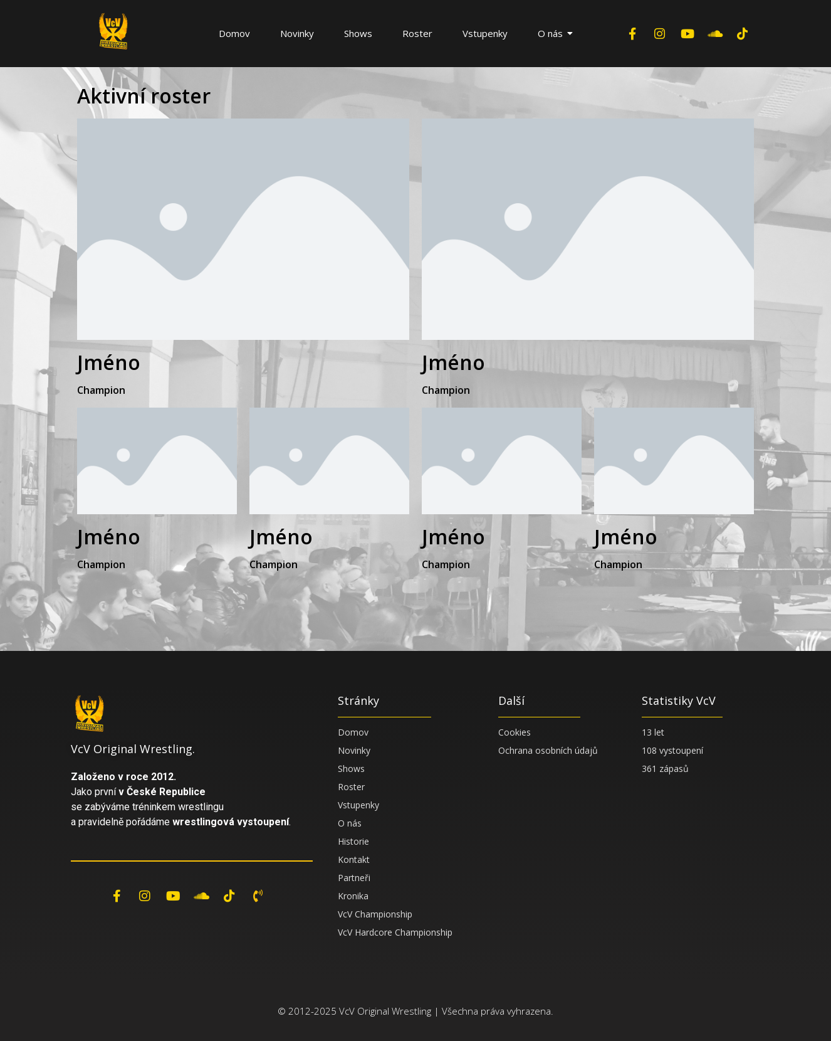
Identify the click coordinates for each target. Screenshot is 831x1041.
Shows (358, 33)
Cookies (514, 732)
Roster (417, 33)
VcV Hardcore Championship (395, 932)
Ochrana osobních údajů (548, 750)
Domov (234, 33)
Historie (353, 841)
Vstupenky (485, 33)
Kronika (353, 896)
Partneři (354, 878)
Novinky (297, 33)
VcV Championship (375, 914)
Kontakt (354, 859)
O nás (555, 33)
